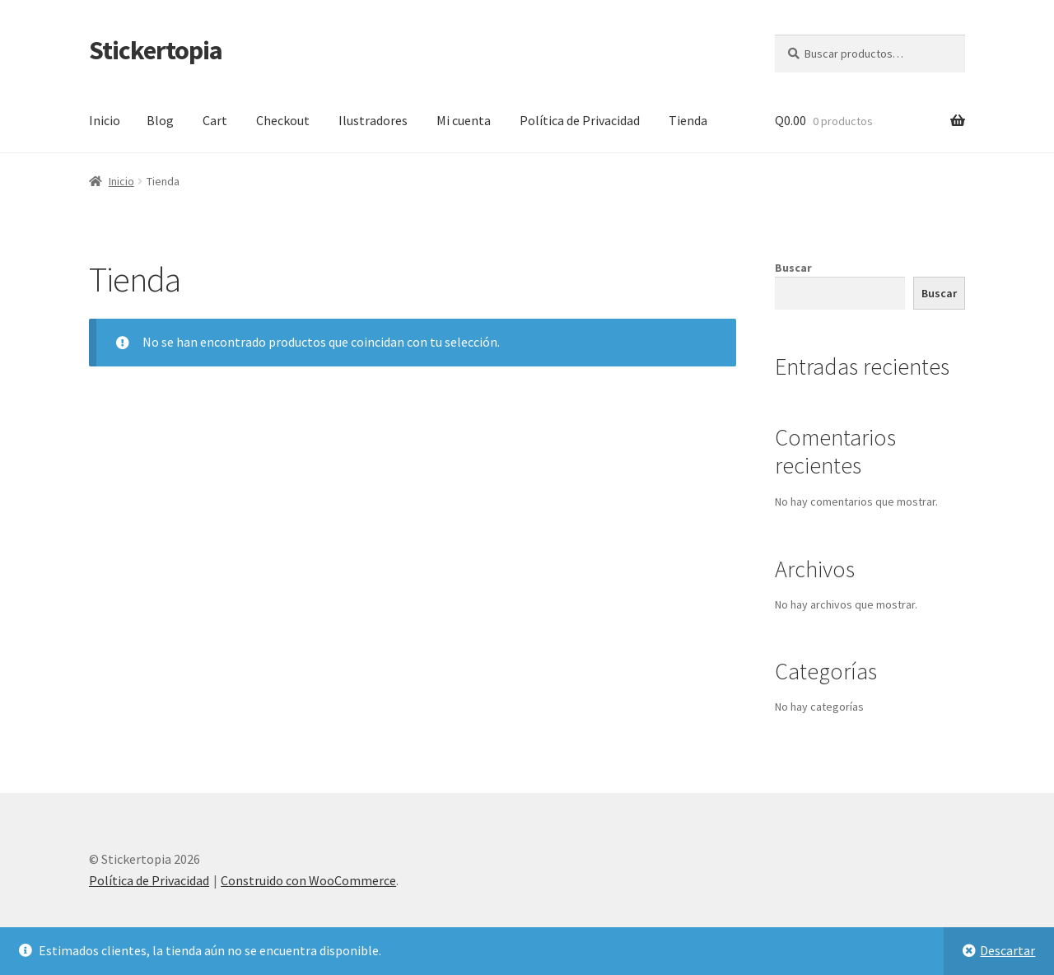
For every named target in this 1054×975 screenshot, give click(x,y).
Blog (160, 120)
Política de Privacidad (580, 120)
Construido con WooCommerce (308, 880)
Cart (215, 120)
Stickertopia (155, 50)
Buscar (793, 267)
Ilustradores (373, 120)
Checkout (283, 120)
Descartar (1007, 950)
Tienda (688, 120)
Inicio (104, 120)
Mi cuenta (463, 120)
